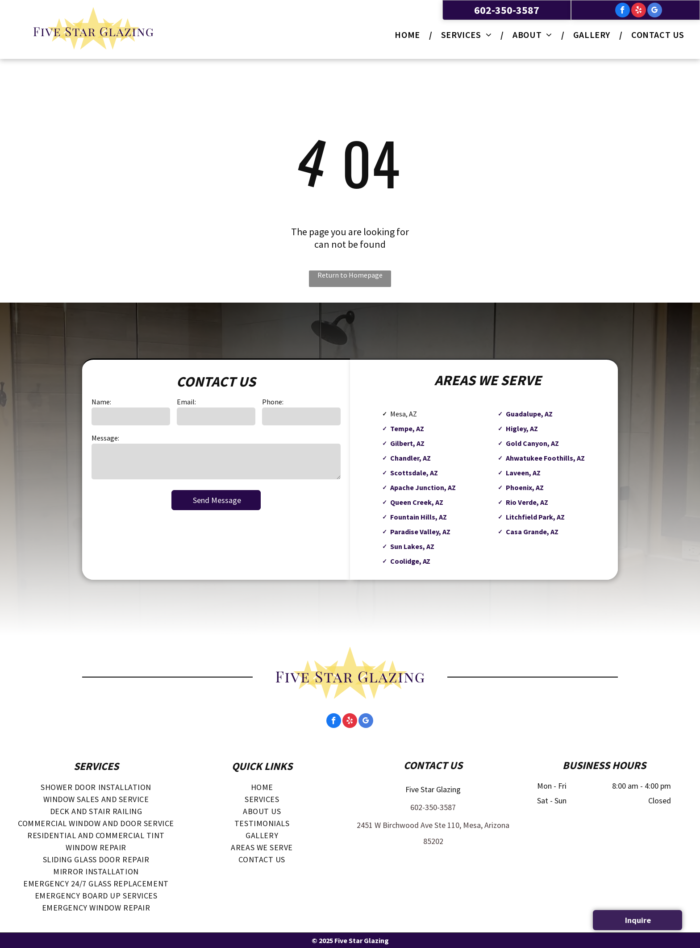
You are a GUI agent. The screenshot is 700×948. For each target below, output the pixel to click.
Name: (101, 401)
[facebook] (622, 11)
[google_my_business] (654, 11)
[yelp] (638, 11)
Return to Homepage (350, 274)
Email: (186, 401)
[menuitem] (409, 34)
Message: (105, 437)
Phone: (272, 401)
